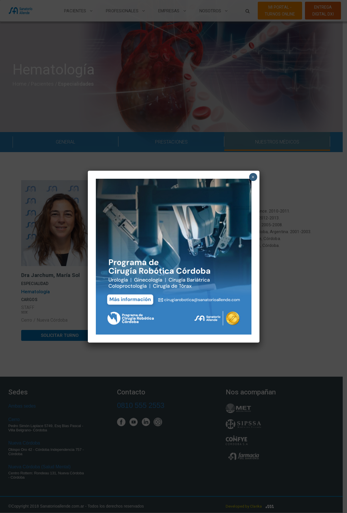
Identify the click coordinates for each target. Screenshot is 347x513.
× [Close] (253, 177)
